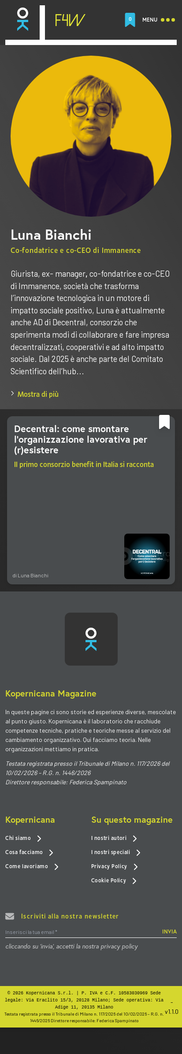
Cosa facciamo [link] (29, 852)
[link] (22, 20)
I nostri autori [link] (114, 838)
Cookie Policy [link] (114, 880)
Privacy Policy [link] (114, 866)
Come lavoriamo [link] (32, 866)
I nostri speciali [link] (116, 852)
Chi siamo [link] (23, 838)
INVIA (169, 932)
